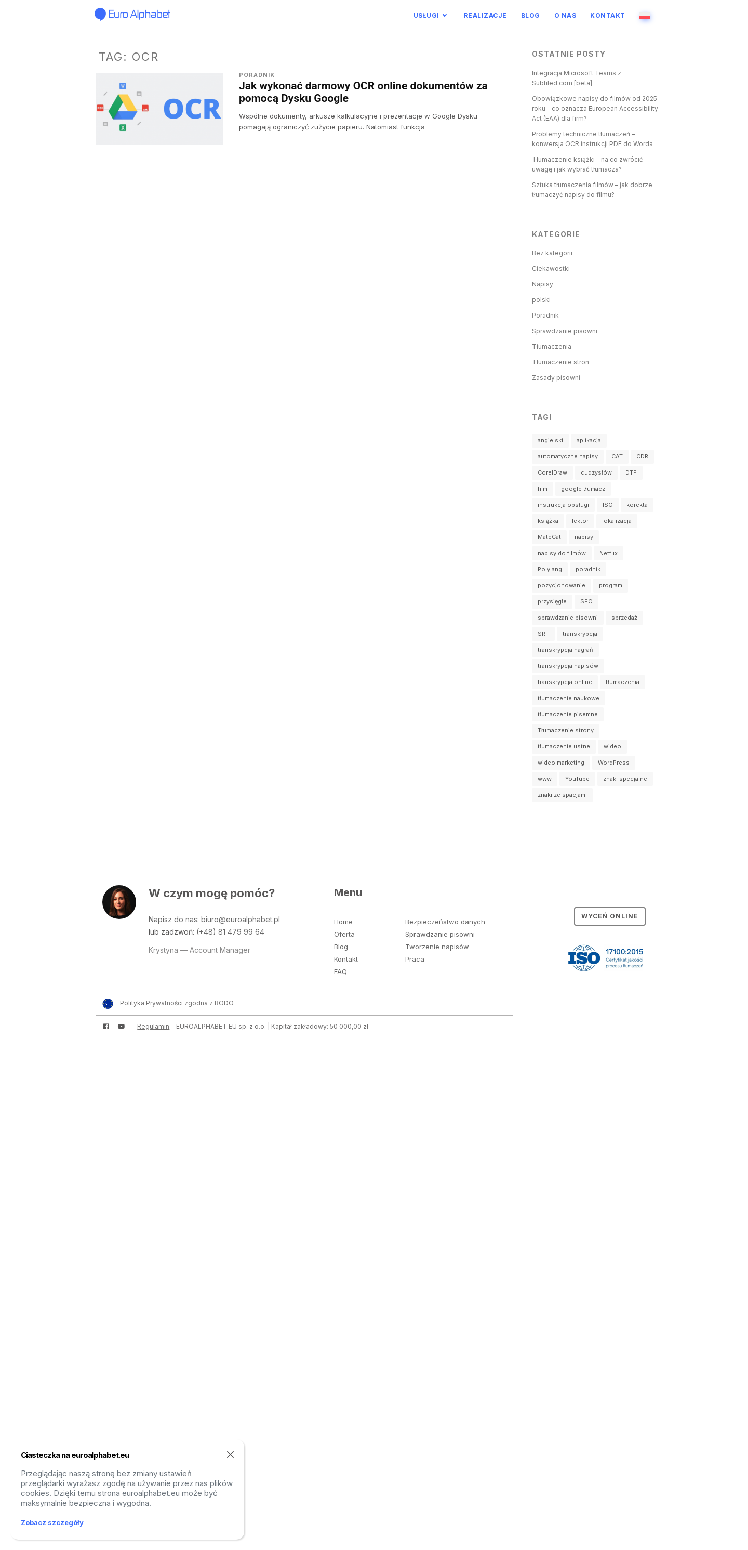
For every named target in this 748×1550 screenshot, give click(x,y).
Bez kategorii (552, 253)
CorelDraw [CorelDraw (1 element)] (552, 472)
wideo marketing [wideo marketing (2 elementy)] (561, 762)
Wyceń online (609, 916)
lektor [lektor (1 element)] (580, 520)
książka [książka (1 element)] (548, 520)
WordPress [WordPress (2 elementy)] (614, 762)
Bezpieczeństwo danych (445, 921)
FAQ (340, 971)
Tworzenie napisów (437, 946)
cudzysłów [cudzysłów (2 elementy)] (596, 472)
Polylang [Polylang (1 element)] (550, 569)
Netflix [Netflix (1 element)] (608, 553)
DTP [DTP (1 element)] (631, 472)
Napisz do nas (173, 919)
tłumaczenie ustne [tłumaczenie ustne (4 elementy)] (564, 746)
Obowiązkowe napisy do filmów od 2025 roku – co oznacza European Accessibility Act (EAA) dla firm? (595, 108)
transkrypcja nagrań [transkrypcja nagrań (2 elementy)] (565, 649)
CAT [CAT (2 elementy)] (617, 456)
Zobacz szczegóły (52, 1522)
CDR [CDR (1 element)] (642, 456)
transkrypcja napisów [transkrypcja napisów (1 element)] (568, 665)
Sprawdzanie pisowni (564, 331)
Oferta (344, 934)
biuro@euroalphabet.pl (240, 919)
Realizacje (485, 15)
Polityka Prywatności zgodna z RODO (177, 1003)
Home (343, 921)
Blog (530, 15)
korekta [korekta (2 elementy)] (637, 504)
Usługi (426, 15)
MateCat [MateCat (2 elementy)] (549, 537)
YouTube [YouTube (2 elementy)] (577, 778)
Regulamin (153, 1026)
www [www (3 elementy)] (545, 778)
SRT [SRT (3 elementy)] (543, 633)
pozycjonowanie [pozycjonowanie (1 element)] (561, 585)
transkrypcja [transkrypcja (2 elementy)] (580, 633)
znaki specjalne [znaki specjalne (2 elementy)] (625, 778)
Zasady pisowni (556, 378)
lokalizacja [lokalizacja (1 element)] (617, 520)
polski (541, 300)
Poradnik (257, 74)
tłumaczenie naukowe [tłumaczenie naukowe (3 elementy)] (568, 698)
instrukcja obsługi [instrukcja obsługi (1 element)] (563, 504)
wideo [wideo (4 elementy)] (612, 746)
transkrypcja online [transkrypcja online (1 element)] (565, 682)
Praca (414, 959)
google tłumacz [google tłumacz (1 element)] (583, 488)
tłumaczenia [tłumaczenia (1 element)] (622, 682)
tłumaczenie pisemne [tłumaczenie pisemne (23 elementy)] (568, 714)
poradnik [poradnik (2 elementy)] (588, 569)
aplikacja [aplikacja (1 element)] (589, 440)
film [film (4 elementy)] (542, 488)
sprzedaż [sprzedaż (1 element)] (624, 617)
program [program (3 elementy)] (610, 585)
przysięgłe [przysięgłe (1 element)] (552, 601)
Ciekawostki (551, 268)
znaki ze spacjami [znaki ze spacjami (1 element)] (562, 794)
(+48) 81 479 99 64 (230, 931)
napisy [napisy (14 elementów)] (584, 537)
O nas (565, 15)
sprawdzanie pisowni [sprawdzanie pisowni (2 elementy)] (568, 617)
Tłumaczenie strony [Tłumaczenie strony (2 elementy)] (566, 730)
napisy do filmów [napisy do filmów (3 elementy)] (562, 553)
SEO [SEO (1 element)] (586, 601)
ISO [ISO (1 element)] (608, 504)
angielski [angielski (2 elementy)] (550, 440)
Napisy (542, 284)
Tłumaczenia (551, 346)
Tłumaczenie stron (560, 362)
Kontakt (607, 15)
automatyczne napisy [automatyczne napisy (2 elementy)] (568, 456)
